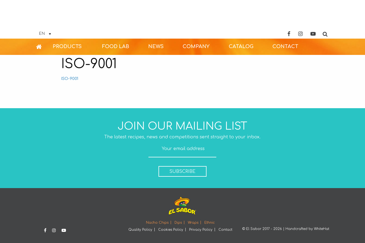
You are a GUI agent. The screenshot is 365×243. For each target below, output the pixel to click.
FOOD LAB (115, 46)
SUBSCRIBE (182, 171)
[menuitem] (44, 47)
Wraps (193, 223)
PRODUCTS (67, 46)
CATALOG (241, 46)
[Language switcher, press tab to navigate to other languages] (45, 33)
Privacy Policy (200, 230)
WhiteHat (321, 229)
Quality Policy (140, 230)
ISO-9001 (69, 78)
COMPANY (196, 46)
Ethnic (209, 223)
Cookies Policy (170, 230)
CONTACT (285, 46)
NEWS (156, 46)
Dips (178, 223)
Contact (225, 230)
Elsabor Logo (182, 19)
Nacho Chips (157, 223)
